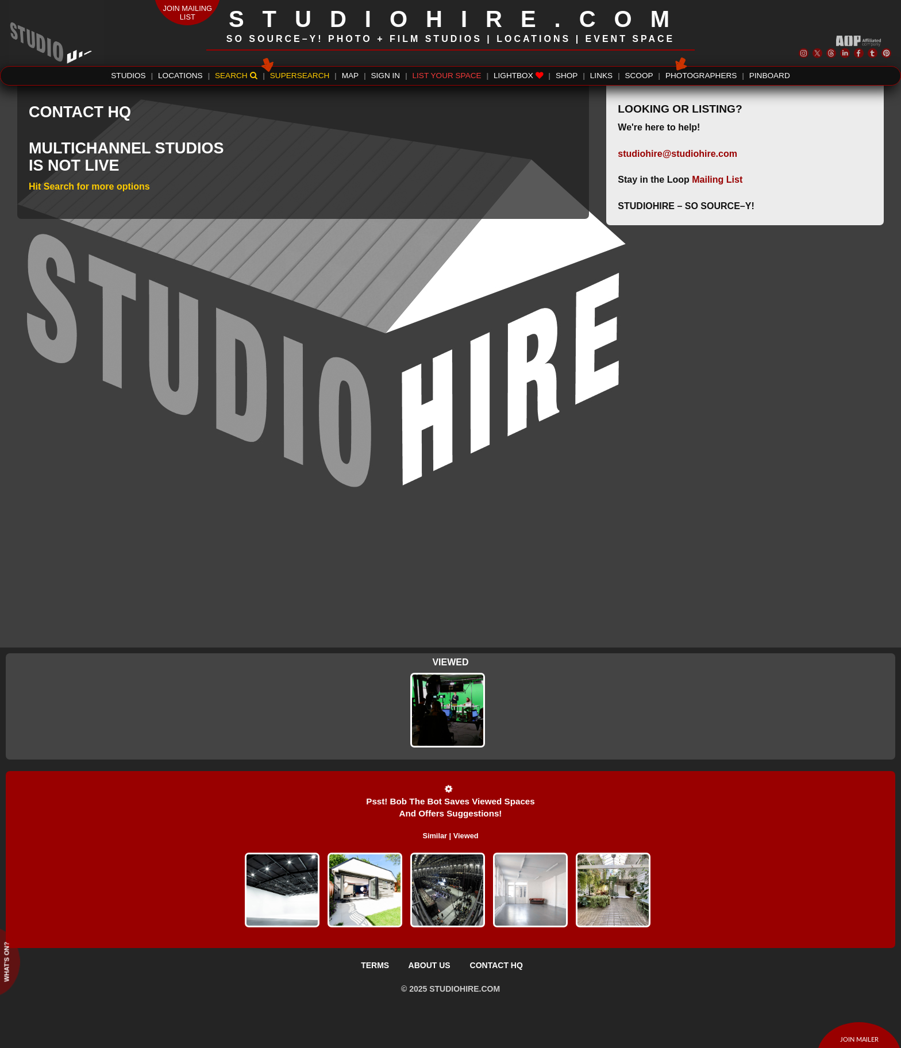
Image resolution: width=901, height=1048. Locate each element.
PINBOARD (769, 75)
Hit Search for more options (89, 186)
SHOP (567, 75)
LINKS (601, 75)
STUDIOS (128, 75)
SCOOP (639, 75)
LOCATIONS (180, 75)
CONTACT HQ (496, 965)
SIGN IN (386, 75)
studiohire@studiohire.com (677, 154)
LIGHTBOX (519, 75)
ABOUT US (429, 965)
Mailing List (717, 179)
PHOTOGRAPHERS (701, 74)
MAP (350, 75)
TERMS (375, 965)
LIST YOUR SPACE (447, 75)
